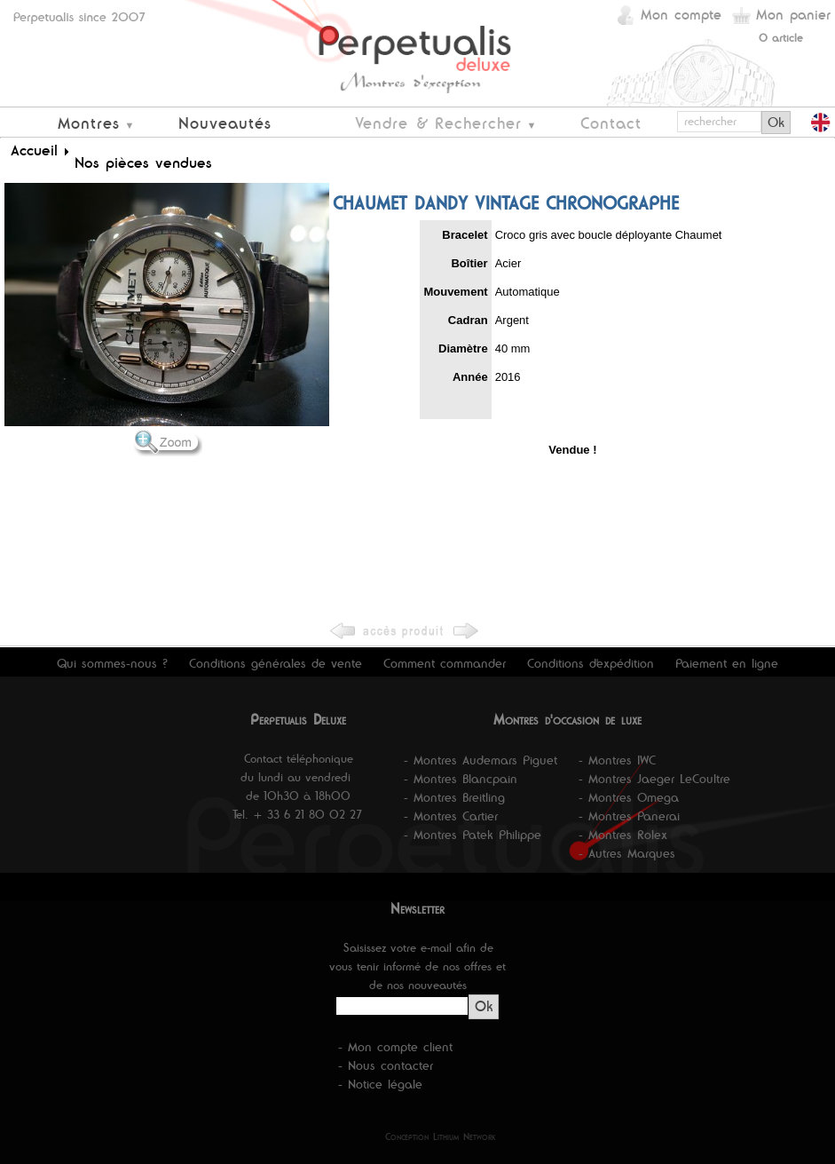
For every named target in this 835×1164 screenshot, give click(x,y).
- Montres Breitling (454, 797)
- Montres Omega (629, 797)
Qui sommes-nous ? (112, 663)
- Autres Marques (627, 853)
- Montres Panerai (629, 816)
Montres (89, 123)
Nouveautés (225, 123)
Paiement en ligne (726, 663)
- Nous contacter (385, 1065)
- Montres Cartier (451, 816)
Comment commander (444, 663)
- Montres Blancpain (460, 779)
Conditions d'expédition (590, 663)
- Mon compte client (395, 1047)
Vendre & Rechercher (438, 123)
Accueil (34, 150)
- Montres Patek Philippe (472, 835)
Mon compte (681, 14)
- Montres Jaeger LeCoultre (654, 779)
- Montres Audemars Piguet (480, 760)
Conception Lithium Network (440, 1136)
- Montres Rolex (623, 835)
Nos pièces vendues (143, 162)
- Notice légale (380, 1084)
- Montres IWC (617, 760)
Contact (611, 123)
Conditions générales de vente (275, 663)
